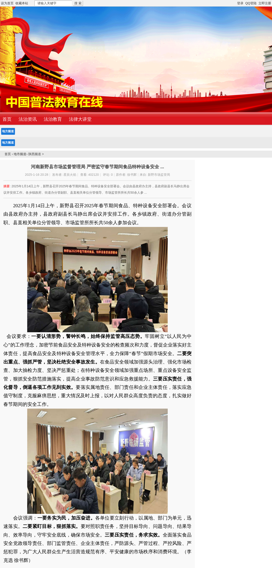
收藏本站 (21, 3)
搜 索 (78, 3)
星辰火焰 (69, 174)
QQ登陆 (251, 3)
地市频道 (20, 154)
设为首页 (7, 3)
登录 (240, 3)
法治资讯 (28, 119)
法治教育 (53, 119)
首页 (8, 154)
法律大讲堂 (80, 119)
